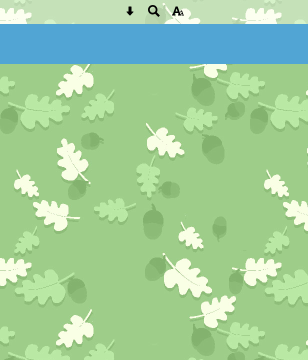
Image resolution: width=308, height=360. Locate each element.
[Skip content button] (130, 14)
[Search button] (154, 14)
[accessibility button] (178, 14)
